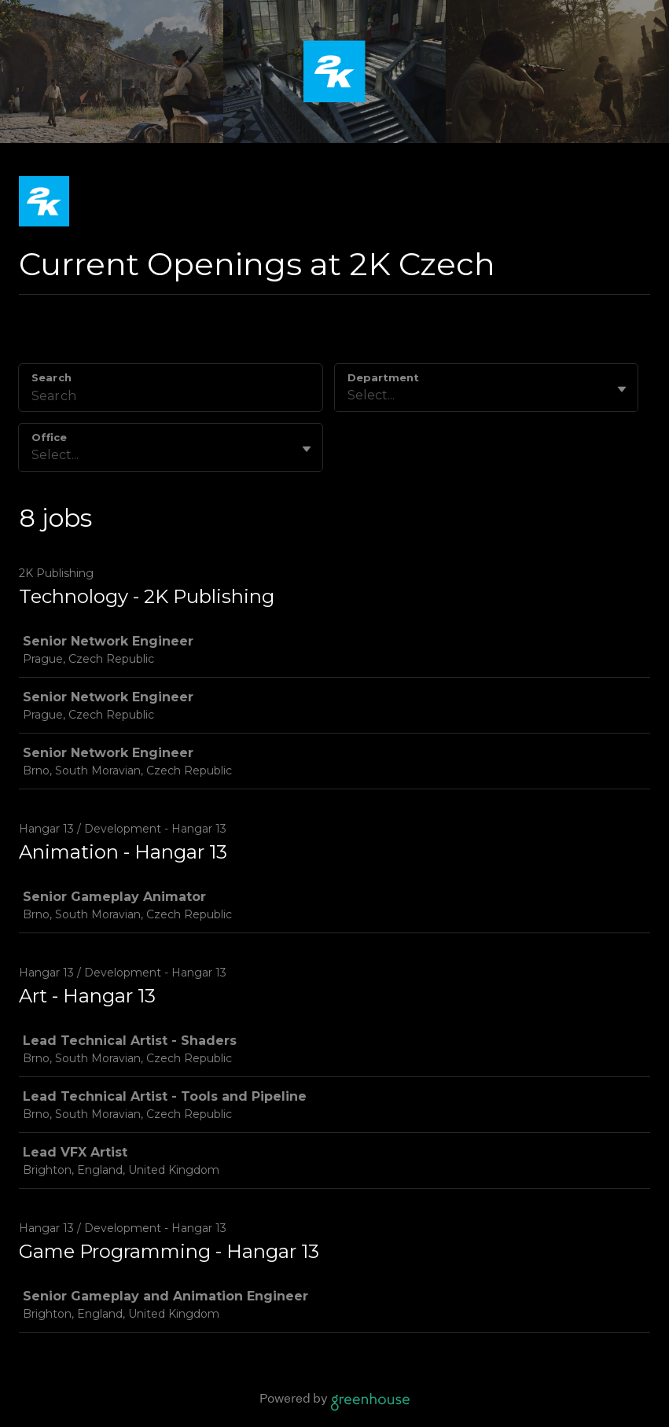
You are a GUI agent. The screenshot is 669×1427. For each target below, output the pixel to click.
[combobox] (349, 395)
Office (49, 437)
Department (383, 377)
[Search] (170, 397)
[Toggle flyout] (621, 389)
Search (51, 377)
